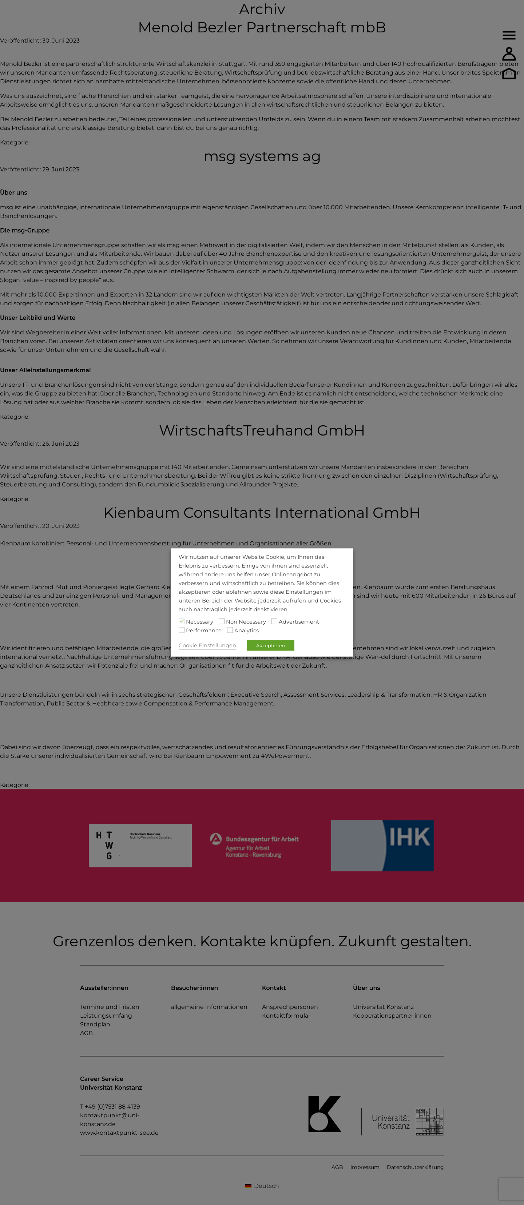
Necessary (199, 622)
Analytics (246, 630)
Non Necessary (246, 622)
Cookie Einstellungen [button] (207, 645)
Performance (204, 630)
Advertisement (299, 622)
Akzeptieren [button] (270, 645)
